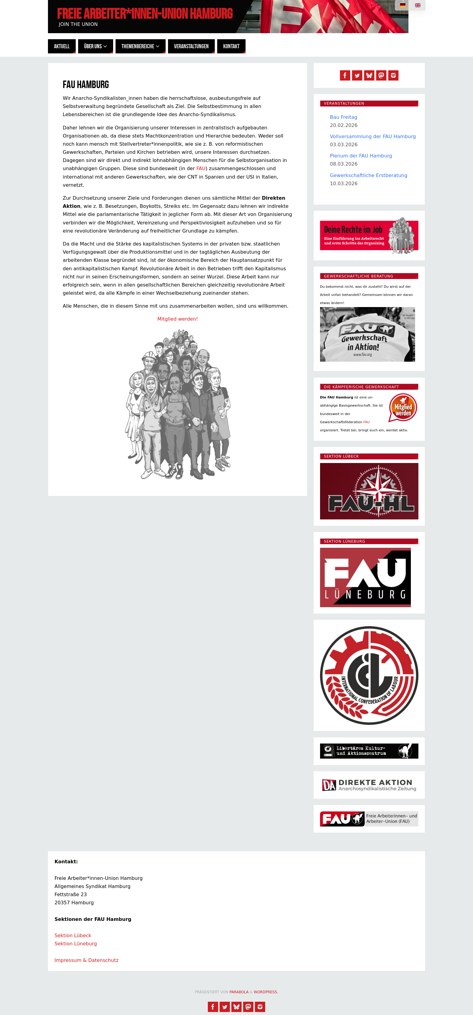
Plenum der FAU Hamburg (361, 156)
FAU (200, 168)
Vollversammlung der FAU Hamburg (373, 136)
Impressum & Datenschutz (87, 960)
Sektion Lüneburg (76, 944)
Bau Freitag (343, 117)
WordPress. (266, 992)
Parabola (239, 992)
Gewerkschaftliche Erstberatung (369, 175)
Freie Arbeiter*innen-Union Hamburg (145, 14)
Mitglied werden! (177, 319)
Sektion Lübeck (73, 935)
